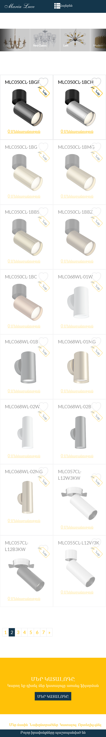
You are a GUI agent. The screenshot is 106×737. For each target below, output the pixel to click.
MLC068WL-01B (21, 341)
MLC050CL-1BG (21, 147)
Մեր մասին (18, 724)
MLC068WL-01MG (77, 341)
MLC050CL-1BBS (22, 212)
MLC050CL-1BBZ (75, 212)
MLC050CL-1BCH (76, 82)
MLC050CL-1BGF (22, 82)
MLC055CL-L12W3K (78, 542)
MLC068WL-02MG (24, 471)
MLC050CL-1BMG (76, 147)
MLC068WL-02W (22, 406)
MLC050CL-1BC (21, 276)
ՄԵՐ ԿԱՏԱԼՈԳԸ (53, 696)
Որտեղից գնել (89, 724)
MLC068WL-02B (74, 406)
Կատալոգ (68, 724)
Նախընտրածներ (43, 724)
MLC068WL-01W (75, 276)
